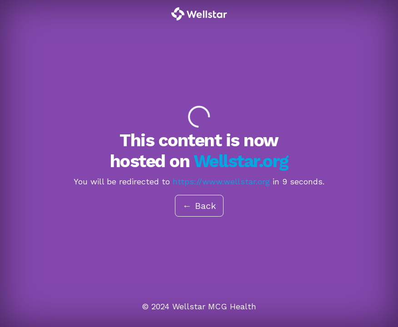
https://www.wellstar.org (221, 181)
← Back (199, 205)
